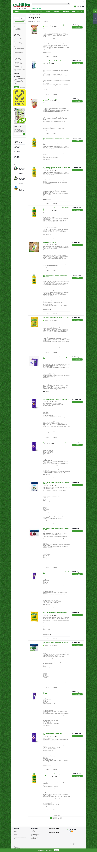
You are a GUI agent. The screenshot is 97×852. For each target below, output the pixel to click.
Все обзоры (23, 164)
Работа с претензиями (35, 834)
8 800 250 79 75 (80, 6)
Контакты (48, 11)
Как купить (33, 830)
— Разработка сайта (76, 844)
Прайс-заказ (56, 11)
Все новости (22, 139)
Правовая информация (35, 835)
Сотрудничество (34, 837)
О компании (66, 11)
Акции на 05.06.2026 (18, 142)
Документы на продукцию (19, 832)
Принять (56, 850)
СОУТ (15, 838)
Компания (16, 828)
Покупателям (39, 11)
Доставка (33, 831)
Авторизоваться (77, 27)
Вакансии (15, 834)
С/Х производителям (77, 11)
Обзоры (15, 835)
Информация (34, 828)
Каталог (17, 11)
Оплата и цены (34, 832)
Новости (30, 11)
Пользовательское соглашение (20, 837)
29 (60, 818)
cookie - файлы (49, 850)
